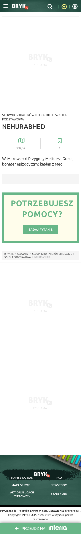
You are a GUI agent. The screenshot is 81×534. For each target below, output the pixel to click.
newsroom (59, 484)
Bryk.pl (9, 254)
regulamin (59, 494)
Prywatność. (8, 510)
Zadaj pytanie (40, 229)
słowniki (23, 254)
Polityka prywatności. (33, 510)
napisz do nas (22, 477)
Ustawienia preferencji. (64, 510)
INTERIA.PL (29, 514)
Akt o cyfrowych (22, 494)
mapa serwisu (21, 484)
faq (59, 477)
